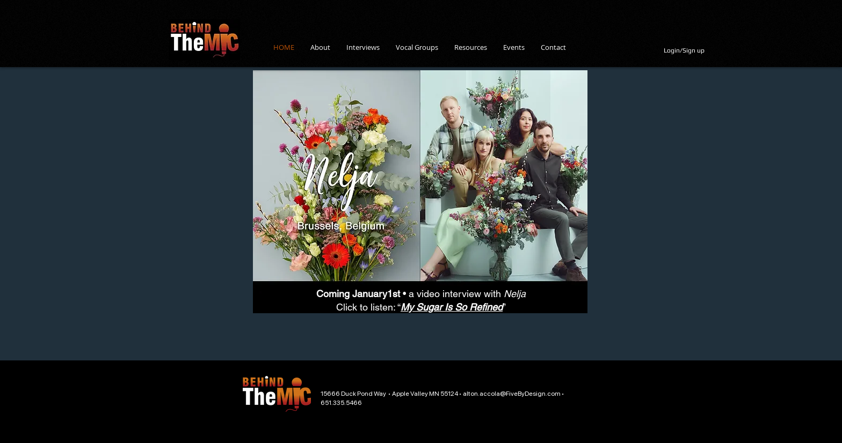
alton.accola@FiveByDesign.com (512, 393)
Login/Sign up (684, 50)
